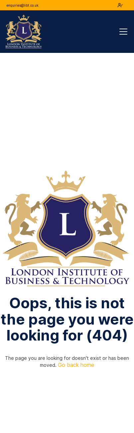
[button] (122, 32)
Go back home (76, 364)
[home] (23, 32)
